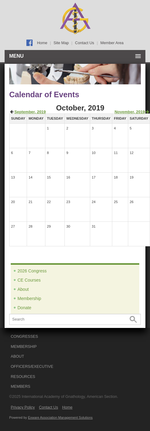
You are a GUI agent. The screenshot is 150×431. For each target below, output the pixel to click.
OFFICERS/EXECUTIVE (32, 366)
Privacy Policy (23, 407)
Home (42, 43)
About (23, 289)
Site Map (61, 43)
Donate (24, 307)
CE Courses (28, 280)
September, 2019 (30, 112)
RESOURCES (23, 377)
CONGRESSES (24, 336)
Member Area (112, 43)
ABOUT (17, 356)
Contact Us (84, 43)
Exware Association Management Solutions (60, 417)
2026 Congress (32, 270)
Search (133, 319)
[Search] (75, 319)
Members (20, 386)
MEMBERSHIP (24, 346)
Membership (29, 298)
